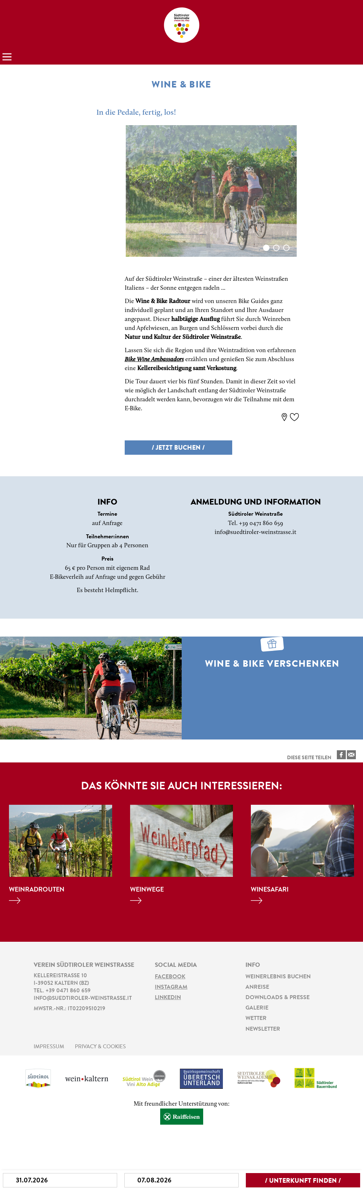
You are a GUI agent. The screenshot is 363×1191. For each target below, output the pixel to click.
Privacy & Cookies (100, 1047)
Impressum (49, 1047)
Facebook (170, 977)
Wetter (256, 1018)
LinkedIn (168, 998)
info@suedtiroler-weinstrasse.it (255, 532)
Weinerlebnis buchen (278, 977)
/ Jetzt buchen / (178, 448)
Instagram (171, 987)
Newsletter (262, 1029)
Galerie (256, 1008)
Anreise (257, 987)
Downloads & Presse (277, 998)
